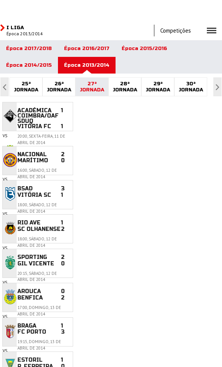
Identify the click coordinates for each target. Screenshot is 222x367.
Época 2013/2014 (86, 65)
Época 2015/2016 (144, 48)
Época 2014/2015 (29, 65)
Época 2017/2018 (29, 48)
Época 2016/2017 (86, 48)
